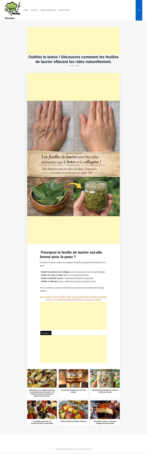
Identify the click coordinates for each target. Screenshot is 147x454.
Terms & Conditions (48, 10)
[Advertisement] (73, 41)
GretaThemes (87, 449)
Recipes (34, 10)
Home (26, 10)
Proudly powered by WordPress (64, 449)
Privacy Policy (64, 10)
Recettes (10, 18)
